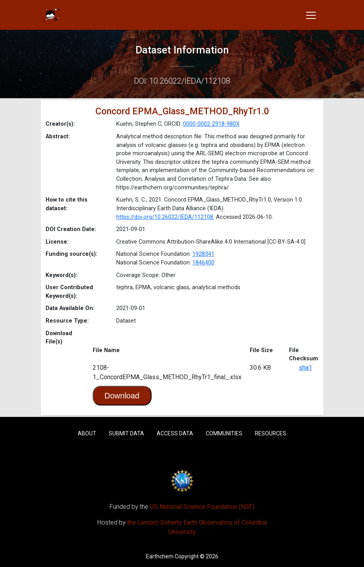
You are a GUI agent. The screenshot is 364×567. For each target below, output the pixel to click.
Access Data (175, 433)
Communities (224, 433)
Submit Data (126, 433)
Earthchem (160, 556)
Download (121, 395)
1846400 (203, 262)
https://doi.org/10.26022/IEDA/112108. (165, 217)
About (87, 433)
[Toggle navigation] (311, 15)
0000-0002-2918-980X (211, 124)
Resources (270, 433)
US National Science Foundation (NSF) (202, 506)
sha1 (305, 367)
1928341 (203, 254)
